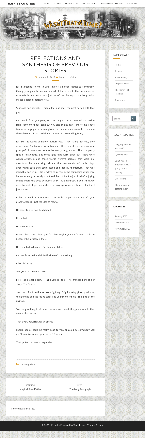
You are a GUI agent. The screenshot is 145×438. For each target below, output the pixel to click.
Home (46, 3)
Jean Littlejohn (67, 77)
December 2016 (122, 222)
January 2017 (121, 216)
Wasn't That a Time (21, 3)
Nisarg (99, 425)
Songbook (132, 3)
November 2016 (122, 228)
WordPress (79, 425)
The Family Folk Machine (112, 3)
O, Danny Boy (121, 154)
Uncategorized (28, 364)
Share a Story (71, 3)
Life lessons (120, 178)
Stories (57, 3)
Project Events (90, 3)
